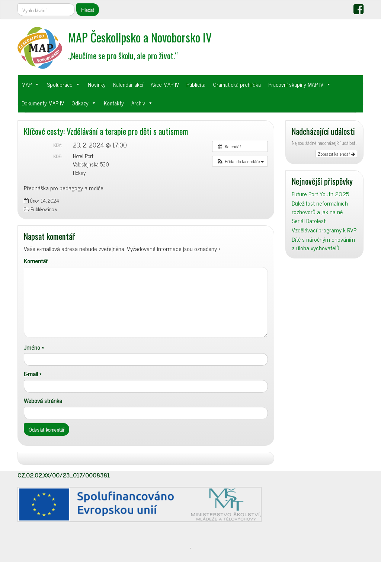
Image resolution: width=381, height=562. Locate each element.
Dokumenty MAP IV (43, 103)
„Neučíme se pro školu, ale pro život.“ (123, 55)
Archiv (138, 103)
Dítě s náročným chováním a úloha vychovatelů (323, 243)
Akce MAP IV (165, 84)
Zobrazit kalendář (336, 154)
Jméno (34, 347)
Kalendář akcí (128, 84)
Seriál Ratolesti (309, 220)
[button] (240, 161)
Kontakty (114, 103)
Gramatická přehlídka (237, 84)
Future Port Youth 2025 (320, 194)
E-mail (32, 373)
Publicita (195, 84)
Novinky (97, 84)
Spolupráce (60, 84)
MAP (27, 84)
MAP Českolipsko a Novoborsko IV (140, 37)
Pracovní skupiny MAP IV (295, 84)
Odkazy (80, 103)
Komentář (36, 261)
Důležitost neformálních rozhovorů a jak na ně (320, 207)
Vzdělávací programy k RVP (324, 230)
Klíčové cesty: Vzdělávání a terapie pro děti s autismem (106, 131)
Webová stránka (43, 400)
